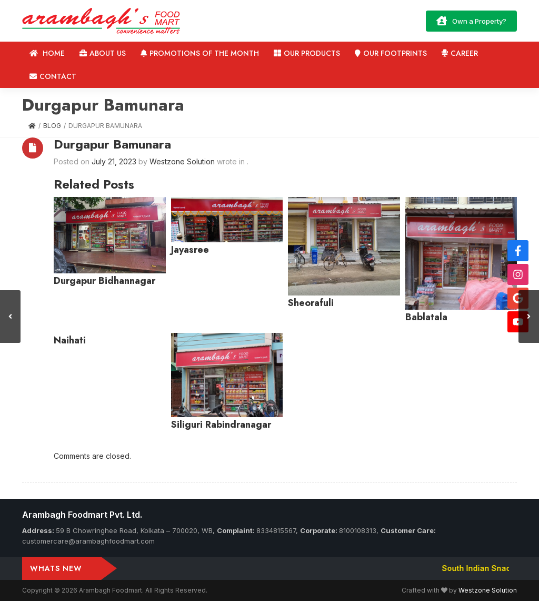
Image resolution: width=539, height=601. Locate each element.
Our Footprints (391, 53)
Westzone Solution (487, 590)
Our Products (307, 53)
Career (460, 53)
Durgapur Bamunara (112, 144)
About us (102, 53)
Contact (52, 76)
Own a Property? (471, 20)
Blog (52, 126)
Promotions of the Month (200, 53)
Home (47, 53)
